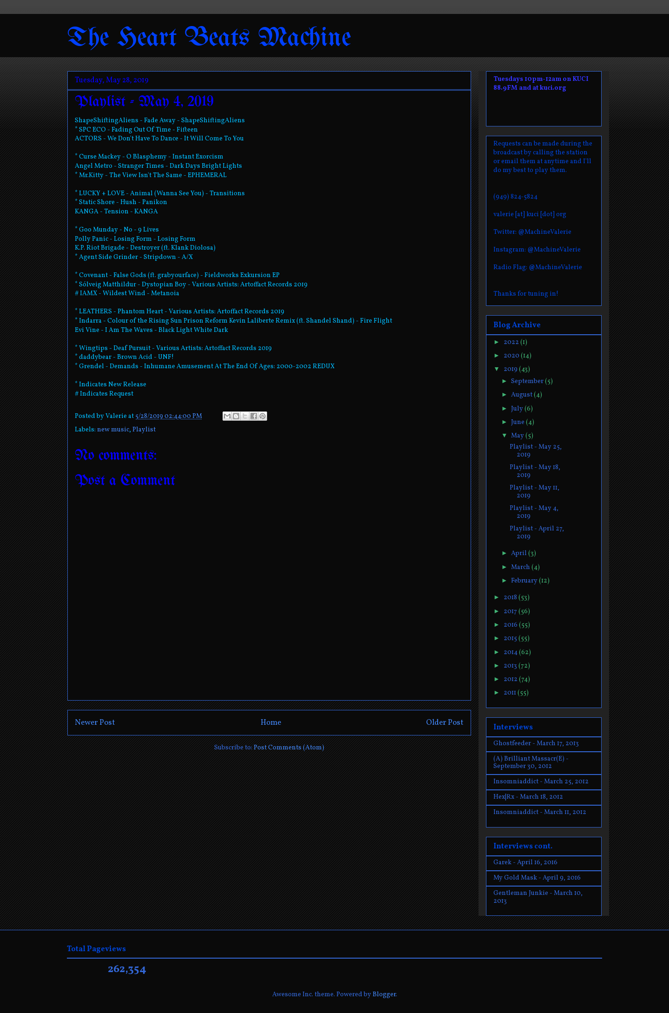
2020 (512, 355)
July (518, 408)
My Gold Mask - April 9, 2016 (537, 878)
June (518, 422)
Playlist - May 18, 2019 (535, 471)
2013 (511, 666)
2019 (511, 369)
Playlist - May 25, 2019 (536, 451)
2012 (511, 679)
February (525, 580)
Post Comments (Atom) (289, 747)
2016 (511, 625)
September (528, 381)
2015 (511, 638)
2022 (512, 342)
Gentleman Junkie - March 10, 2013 (538, 897)
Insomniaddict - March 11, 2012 (539, 812)
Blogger (384, 994)
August (522, 395)
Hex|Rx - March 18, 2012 (528, 797)
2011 (511, 693)
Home (271, 722)
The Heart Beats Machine (209, 38)
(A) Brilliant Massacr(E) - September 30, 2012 (531, 763)
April (519, 553)
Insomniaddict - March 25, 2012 (541, 781)
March (521, 567)
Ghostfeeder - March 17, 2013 (536, 743)
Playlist (144, 429)
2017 (511, 611)
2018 (511, 597)
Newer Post (95, 722)
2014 (511, 652)
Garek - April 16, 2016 (525, 862)
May (518, 435)
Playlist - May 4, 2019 (534, 512)
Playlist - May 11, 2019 (534, 491)
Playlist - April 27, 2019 (537, 532)
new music (113, 429)
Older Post (445, 722)
